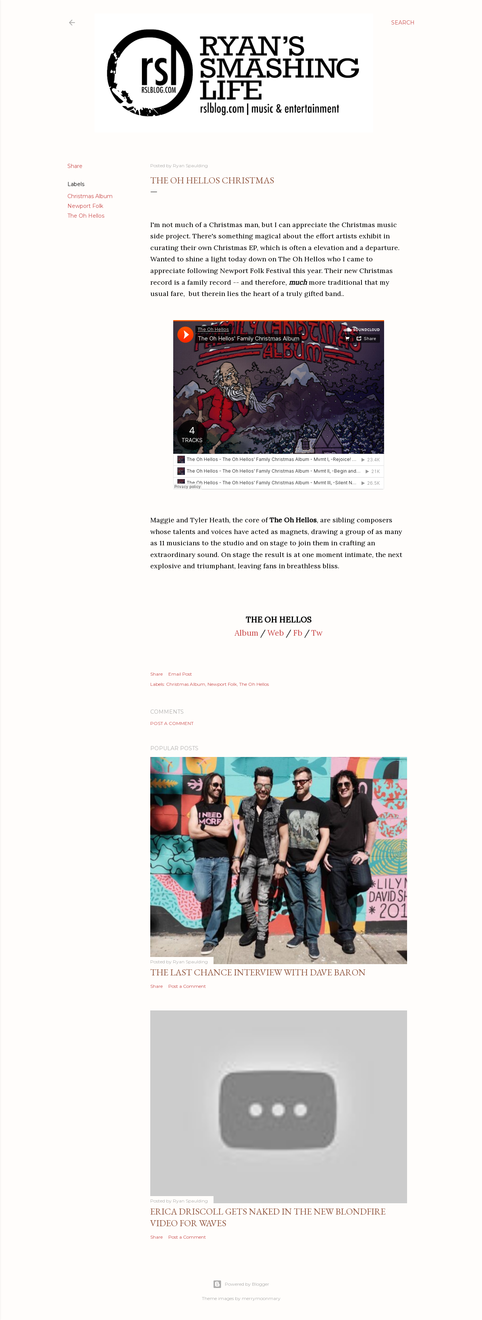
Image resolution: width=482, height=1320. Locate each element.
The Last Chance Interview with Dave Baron (258, 972)
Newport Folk (85, 206)
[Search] (403, 23)
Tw (317, 633)
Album (246, 633)
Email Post (180, 674)
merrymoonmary (261, 1298)
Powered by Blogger (241, 1284)
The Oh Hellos (85, 215)
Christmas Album (90, 196)
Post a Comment (172, 723)
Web (275, 633)
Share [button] (74, 166)
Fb (297, 633)
